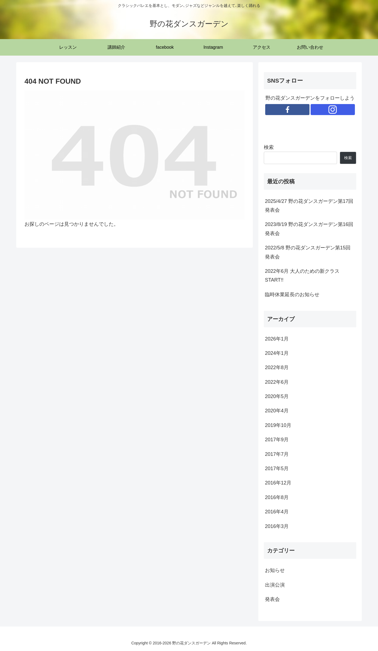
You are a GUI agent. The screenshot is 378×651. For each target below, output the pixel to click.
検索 (269, 147)
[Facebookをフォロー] (287, 109)
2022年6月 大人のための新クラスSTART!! (302, 275)
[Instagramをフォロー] (333, 109)
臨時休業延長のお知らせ (292, 294)
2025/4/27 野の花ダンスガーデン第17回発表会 (309, 205)
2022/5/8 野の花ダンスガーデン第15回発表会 (307, 252)
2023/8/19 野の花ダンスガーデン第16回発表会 (309, 229)
